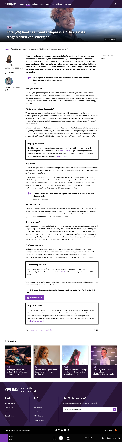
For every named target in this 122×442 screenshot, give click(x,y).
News (28, 4)
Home (21, 4)
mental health (34, 330)
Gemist (7, 420)
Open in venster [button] (113, 438)
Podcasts (50, 4)
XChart (35, 4)
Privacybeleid (26, 430)
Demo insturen (10, 416)
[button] (54, 438)
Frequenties (9, 407)
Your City (68, 4)
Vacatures (37, 412)
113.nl (63, 272)
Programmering (10, 403)
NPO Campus (38, 416)
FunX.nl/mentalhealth (35, 321)
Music (42, 4)
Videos (59, 4)
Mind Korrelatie (65, 151)
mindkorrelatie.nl (62, 156)
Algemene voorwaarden (13, 430)
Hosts (7, 412)
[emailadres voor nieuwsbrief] (90, 409)
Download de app (40, 420)
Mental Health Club (46, 330)
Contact (37, 403)
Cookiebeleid (109, 430)
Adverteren (38, 407)
